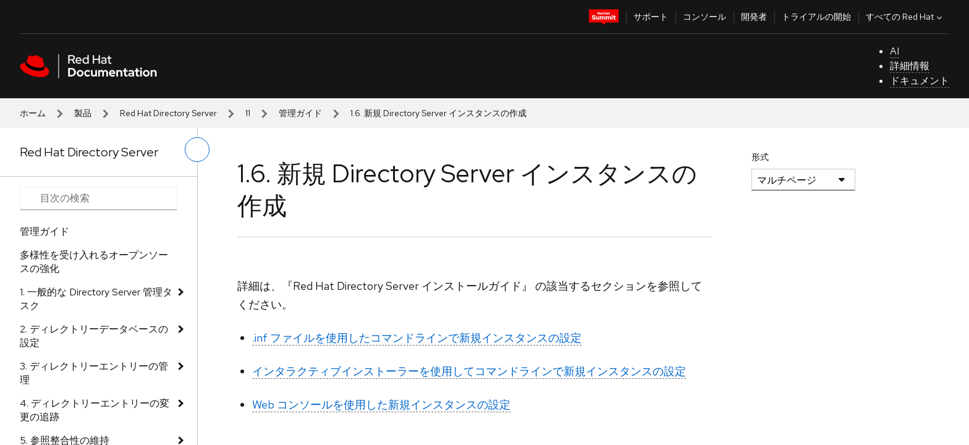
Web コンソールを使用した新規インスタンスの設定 (381, 404)
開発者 (754, 16)
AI (894, 50)
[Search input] (98, 198)
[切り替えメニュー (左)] (197, 149)
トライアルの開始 (816, 16)
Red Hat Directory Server (168, 113)
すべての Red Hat (905, 16)
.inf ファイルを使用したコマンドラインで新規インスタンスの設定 (417, 338)
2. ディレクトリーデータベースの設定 (94, 336)
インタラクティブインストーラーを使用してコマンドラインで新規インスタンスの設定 (469, 371)
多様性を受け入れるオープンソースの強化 (94, 261)
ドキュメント (919, 80)
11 (247, 113)
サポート (650, 16)
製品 (82, 113)
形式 (760, 157)
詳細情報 (909, 65)
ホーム (33, 113)
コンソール (704, 16)
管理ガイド (300, 113)
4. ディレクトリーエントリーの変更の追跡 (94, 410)
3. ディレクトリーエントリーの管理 (94, 373)
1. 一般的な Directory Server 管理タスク (96, 299)
